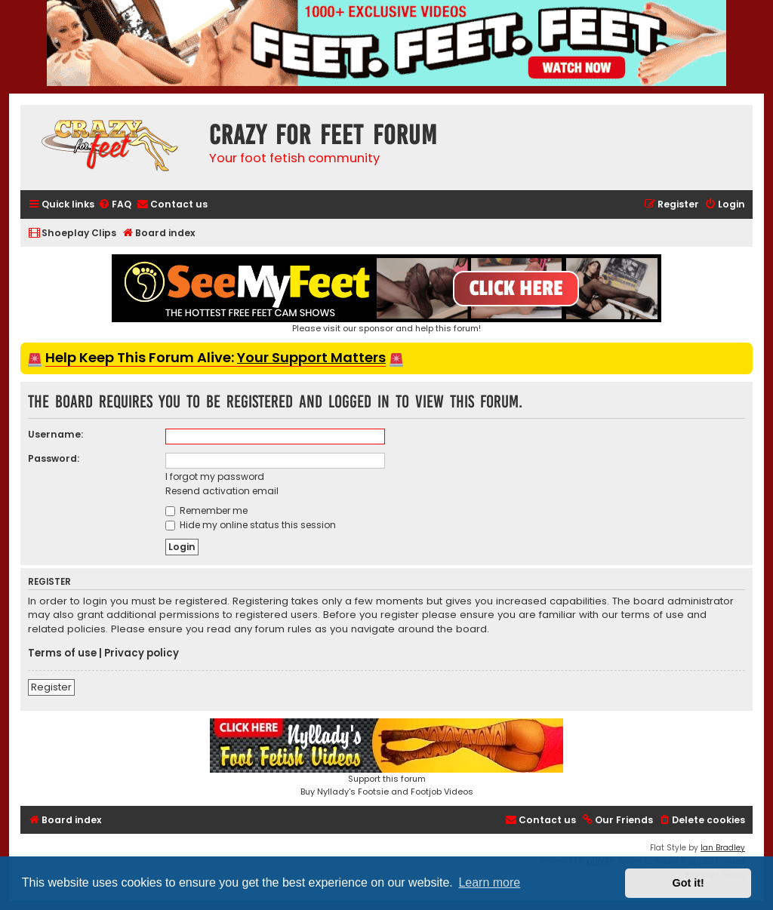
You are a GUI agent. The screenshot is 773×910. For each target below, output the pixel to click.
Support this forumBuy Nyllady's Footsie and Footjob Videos (386, 758)
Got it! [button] (688, 883)
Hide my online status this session (250, 524)
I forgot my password (214, 476)
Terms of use (62, 653)
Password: (53, 458)
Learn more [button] (489, 882)
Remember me (206, 510)
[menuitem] (114, 205)
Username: (55, 434)
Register (51, 687)
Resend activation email (222, 491)
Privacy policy (141, 653)
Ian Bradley (723, 847)
